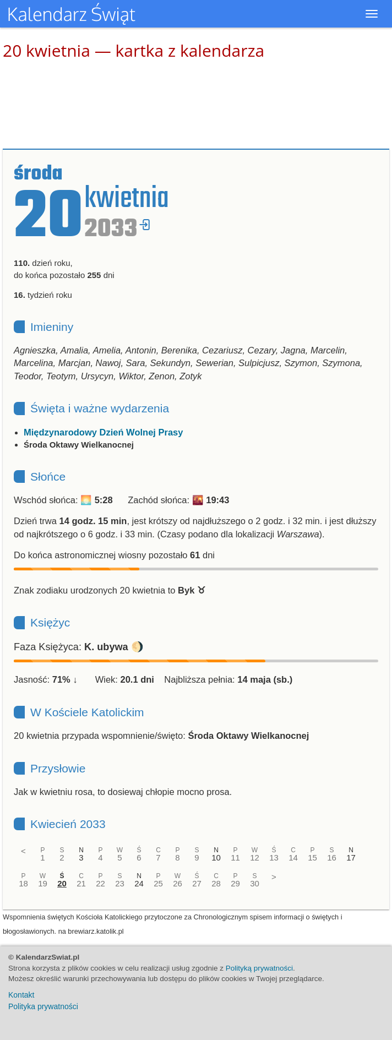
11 (235, 857)
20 (62, 883)
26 (177, 883)
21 (81, 883)
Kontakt (21, 994)
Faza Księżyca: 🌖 (79, 646)
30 (254, 883)
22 (100, 883)
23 (119, 883)
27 (197, 883)
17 (351, 857)
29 (235, 883)
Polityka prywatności (43, 1006)
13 (274, 857)
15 (312, 857)
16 (331, 857)
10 (216, 857)
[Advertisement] (196, 104)
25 (158, 883)
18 (23, 883)
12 (254, 857)
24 (139, 883)
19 (42, 883)
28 (216, 883)
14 (293, 857)
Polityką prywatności (259, 968)
